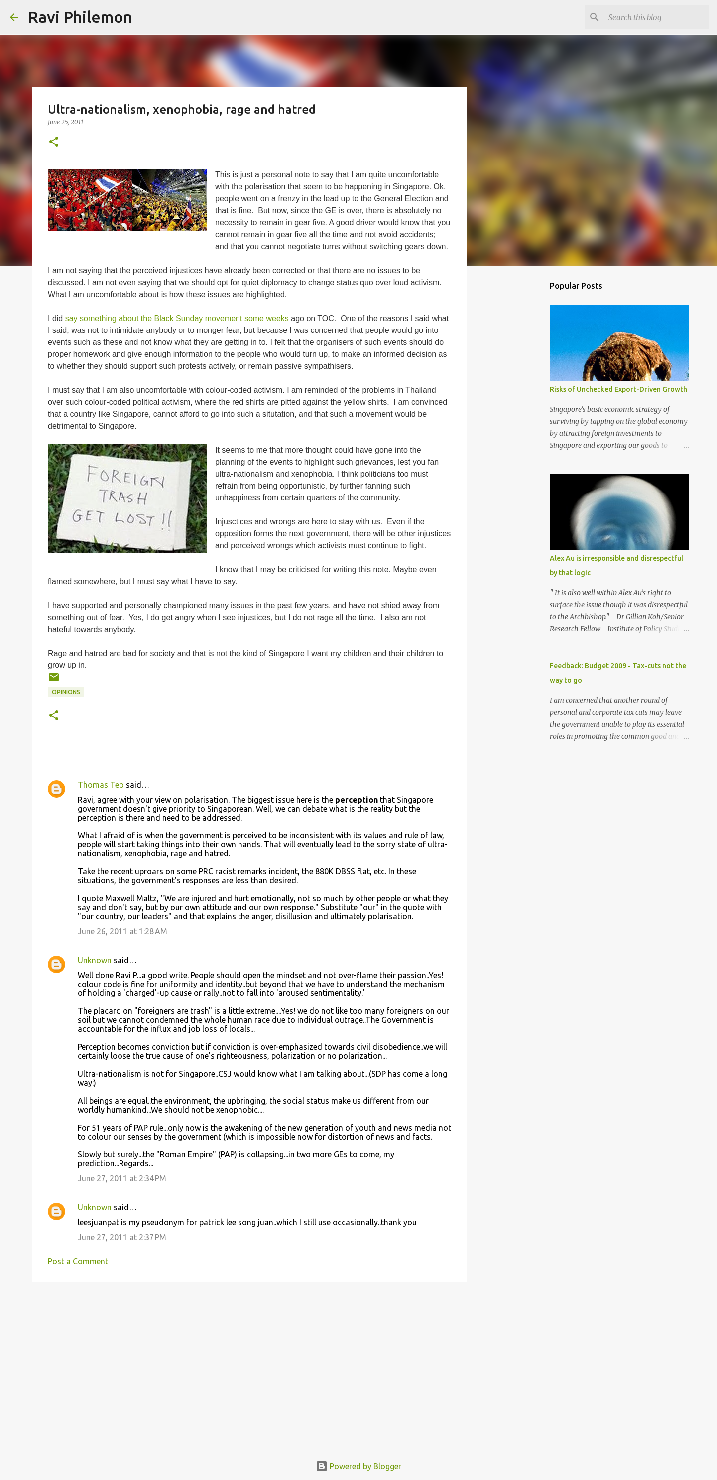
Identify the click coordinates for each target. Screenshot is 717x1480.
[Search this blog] (656, 17)
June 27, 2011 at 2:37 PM (122, 1237)
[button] (54, 142)
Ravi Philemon (80, 17)
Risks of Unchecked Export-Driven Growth (618, 389)
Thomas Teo (101, 784)
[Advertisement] (249, 1366)
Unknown (95, 960)
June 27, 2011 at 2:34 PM (122, 1178)
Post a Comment (78, 1261)
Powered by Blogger (358, 1466)
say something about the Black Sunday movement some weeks (177, 318)
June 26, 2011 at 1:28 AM (122, 931)
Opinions (66, 692)
